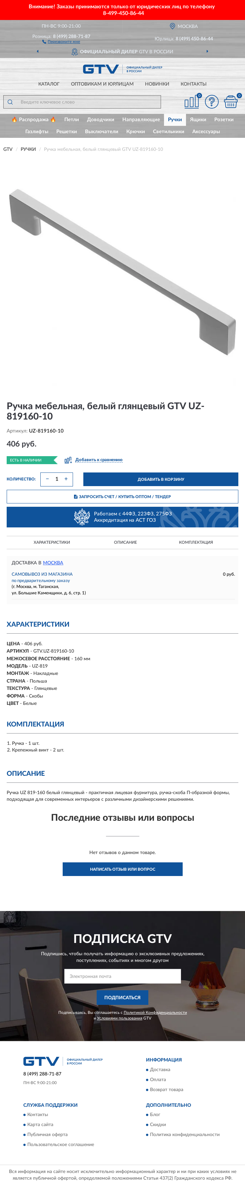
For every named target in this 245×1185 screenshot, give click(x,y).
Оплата (158, 1079)
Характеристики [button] (52, 542)
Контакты (194, 84)
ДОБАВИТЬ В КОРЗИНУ (161, 479)
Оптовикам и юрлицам (102, 84)
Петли (71, 119)
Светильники (168, 131)
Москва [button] (53, 563)
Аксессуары (206, 131)
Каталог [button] (49, 84)
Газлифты (36, 131)
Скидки (158, 1125)
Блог (155, 1115)
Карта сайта (40, 1125)
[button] (61, 41)
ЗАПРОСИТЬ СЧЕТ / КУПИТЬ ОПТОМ (122, 497)
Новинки (157, 84)
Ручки (175, 119)
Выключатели (101, 131)
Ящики (198, 119)
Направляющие (141, 119)
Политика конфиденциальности (185, 1135)
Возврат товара (166, 1089)
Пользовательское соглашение (60, 1145)
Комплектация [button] (196, 542)
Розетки (224, 119)
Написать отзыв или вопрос (122, 869)
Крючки (135, 131)
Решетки (66, 131)
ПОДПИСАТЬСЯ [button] (122, 998)
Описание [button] (125, 542)
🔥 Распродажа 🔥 (33, 119)
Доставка (160, 1069)
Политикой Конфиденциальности (155, 1013)
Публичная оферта (47, 1135)
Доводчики (100, 119)
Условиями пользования (119, 1018)
